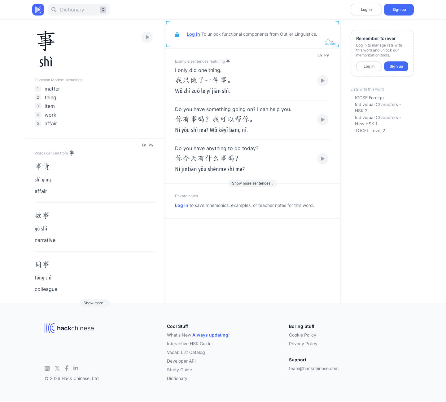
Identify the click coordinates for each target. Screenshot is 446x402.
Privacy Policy (303, 343)
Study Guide (179, 369)
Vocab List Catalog (186, 352)
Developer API (181, 361)
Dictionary (177, 378)
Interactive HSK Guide (189, 343)
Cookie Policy (302, 334)
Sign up (399, 9)
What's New (198, 334)
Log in (366, 9)
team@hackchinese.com (314, 368)
